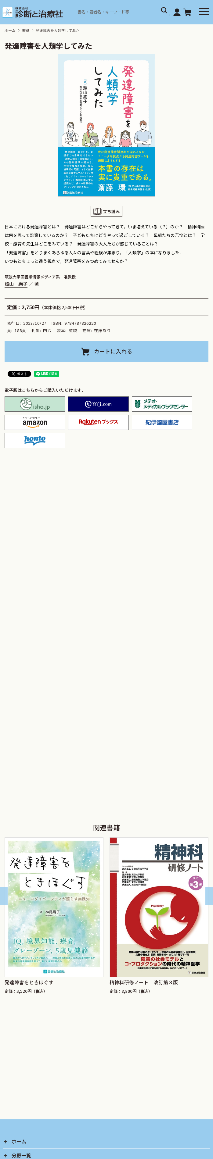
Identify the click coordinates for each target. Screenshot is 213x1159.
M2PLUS (98, 404)
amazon (35, 422)
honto (35, 440)
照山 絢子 (16, 283)
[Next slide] (209, 896)
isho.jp (35, 404)
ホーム (10, 30)
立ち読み (111, 211)
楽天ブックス (98, 422)
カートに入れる (113, 351)
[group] (54, 920)
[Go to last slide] (4, 896)
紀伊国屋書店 (162, 422)
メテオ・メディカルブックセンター (162, 404)
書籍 (25, 30)
